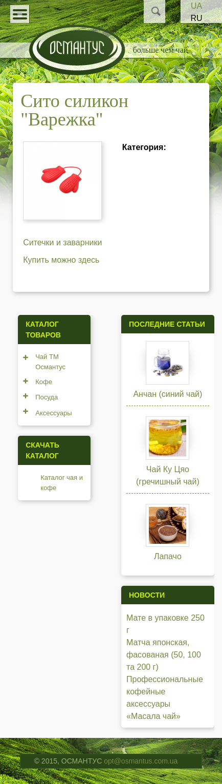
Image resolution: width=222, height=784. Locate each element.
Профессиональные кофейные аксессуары (164, 691)
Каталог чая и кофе (61, 483)
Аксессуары (53, 413)
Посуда (46, 397)
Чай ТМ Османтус (50, 362)
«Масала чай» (153, 716)
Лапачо (168, 556)
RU (196, 18)
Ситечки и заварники (62, 242)
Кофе (43, 382)
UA (196, 6)
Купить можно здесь (61, 260)
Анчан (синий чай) (167, 394)
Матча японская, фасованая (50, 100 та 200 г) (163, 654)
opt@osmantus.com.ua (140, 761)
